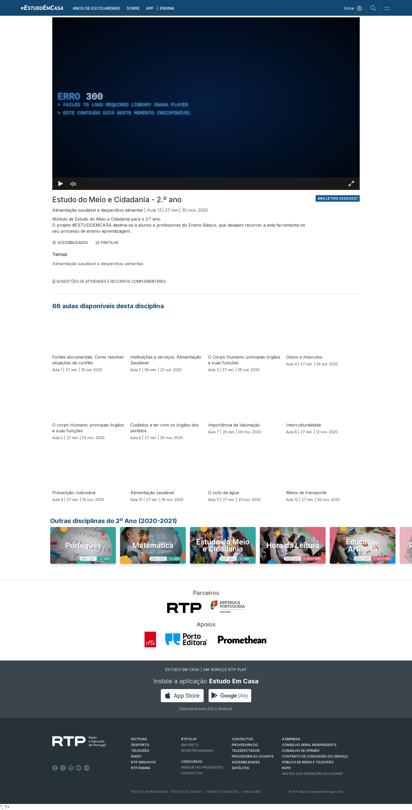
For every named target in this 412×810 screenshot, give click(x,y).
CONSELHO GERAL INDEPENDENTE (309, 745)
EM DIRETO (190, 745)
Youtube (79, 768)
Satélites (240, 768)
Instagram (71, 768)
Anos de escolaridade (96, 8)
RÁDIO (136, 756)
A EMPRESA (291, 739)
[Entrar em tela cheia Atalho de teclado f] (351, 183)
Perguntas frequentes (202, 767)
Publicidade (252, 791)
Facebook (55, 768)
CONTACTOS (242, 739)
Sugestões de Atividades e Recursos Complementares (109, 281)
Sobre (133, 8)
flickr (87, 768)
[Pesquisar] (373, 8)
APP (149, 8)
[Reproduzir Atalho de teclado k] (60, 183)
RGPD (286, 768)
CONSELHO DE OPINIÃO (301, 751)
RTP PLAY (189, 739)
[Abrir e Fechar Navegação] (387, 8)
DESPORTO (140, 745)
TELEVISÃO (140, 751)
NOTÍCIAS (139, 739)
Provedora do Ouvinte (253, 756)
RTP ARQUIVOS (143, 762)
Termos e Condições (222, 791)
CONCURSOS (191, 762)
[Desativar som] (73, 183)
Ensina (167, 8)
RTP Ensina (140, 768)
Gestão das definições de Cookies (312, 774)
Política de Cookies (186, 791)
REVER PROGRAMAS (197, 751)
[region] (206, 103)
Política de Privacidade (149, 791)
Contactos (192, 773)
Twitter (63, 768)
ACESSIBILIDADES (70, 242)
